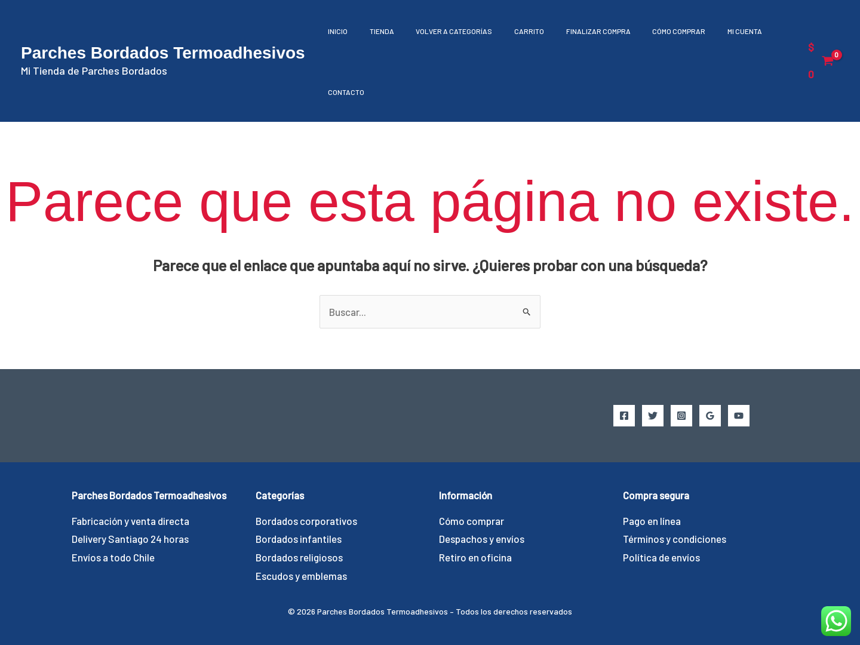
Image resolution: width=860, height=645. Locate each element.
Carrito (515, 31)
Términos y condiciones (674, 539)
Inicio (336, 31)
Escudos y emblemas (301, 576)
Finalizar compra (580, 31)
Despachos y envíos (481, 539)
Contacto (344, 92)
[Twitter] (653, 415)
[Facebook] (624, 415)
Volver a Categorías (444, 31)
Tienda (376, 31)
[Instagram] (681, 415)
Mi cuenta (719, 31)
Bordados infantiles (299, 539)
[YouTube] (739, 415)
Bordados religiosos (299, 557)
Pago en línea (652, 521)
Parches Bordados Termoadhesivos (163, 53)
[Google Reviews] (710, 415)
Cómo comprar (657, 31)
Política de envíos (661, 557)
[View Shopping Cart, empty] (820, 60)
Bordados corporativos (306, 521)
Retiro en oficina (475, 557)
